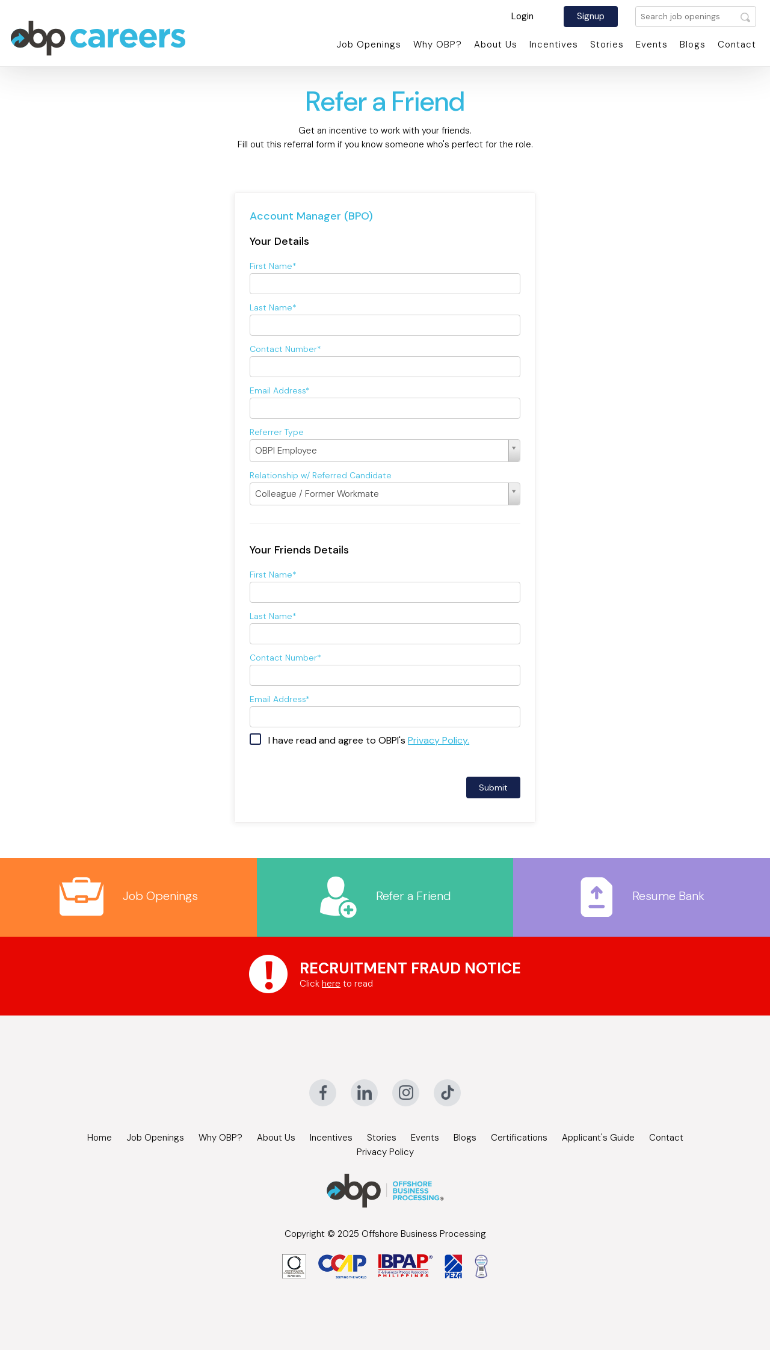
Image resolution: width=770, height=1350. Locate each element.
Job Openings (368, 45)
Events (652, 45)
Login (522, 16)
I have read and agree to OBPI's (368, 740)
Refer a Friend (384, 896)
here (331, 984)
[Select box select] (385, 450)
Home (99, 1138)
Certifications (519, 1138)
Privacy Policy (385, 1152)
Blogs (693, 45)
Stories (607, 45)
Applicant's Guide (598, 1138)
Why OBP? (437, 45)
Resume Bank (641, 896)
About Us (495, 45)
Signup (591, 16)
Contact (737, 45)
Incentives (553, 45)
